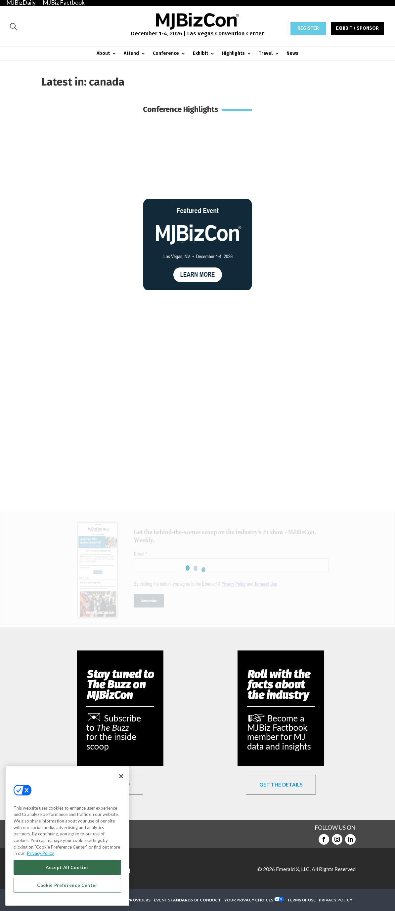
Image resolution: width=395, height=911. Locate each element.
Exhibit (200, 53)
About (103, 53)
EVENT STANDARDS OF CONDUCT (187, 899)
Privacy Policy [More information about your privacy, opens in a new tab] (40, 853)
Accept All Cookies (67, 867)
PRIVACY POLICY (335, 899)
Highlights (233, 53)
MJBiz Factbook (64, 2)
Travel (266, 53)
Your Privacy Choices (248, 899)
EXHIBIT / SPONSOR (357, 28)
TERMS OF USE (301, 899)
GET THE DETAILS (280, 785)
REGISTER (308, 28)
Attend (131, 53)
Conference (166, 53)
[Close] (121, 776)
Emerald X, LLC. (293, 869)
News (292, 53)
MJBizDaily (21, 2)
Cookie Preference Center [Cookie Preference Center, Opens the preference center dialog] (67, 885)
